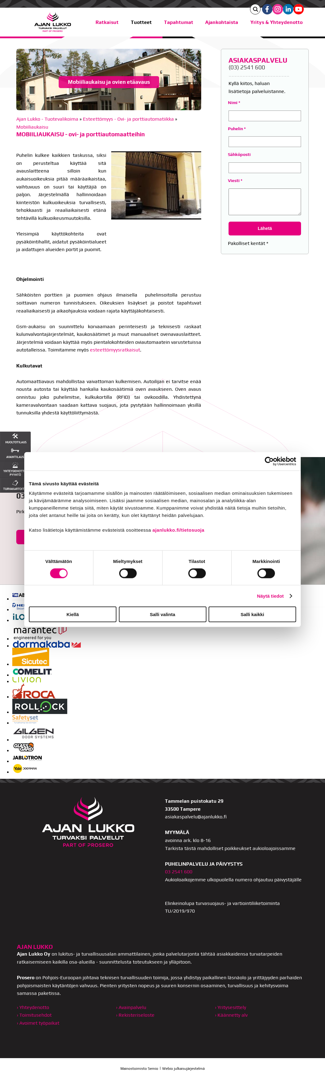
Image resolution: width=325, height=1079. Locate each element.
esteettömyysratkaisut (115, 350)
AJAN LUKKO (35, 946)
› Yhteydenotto (33, 1007)
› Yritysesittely (230, 1007)
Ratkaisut (107, 22)
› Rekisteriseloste (135, 1015)
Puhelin (235, 128)
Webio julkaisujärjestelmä (183, 1068)
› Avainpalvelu (131, 1007)
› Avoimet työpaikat (38, 1023)
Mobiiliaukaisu (32, 127)
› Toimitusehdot (34, 1015)
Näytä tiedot (270, 595)
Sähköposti (239, 154)
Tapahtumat (178, 22)
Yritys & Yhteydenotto (276, 22)
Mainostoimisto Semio (139, 1068)
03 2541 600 (178, 872)
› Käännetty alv (231, 1015)
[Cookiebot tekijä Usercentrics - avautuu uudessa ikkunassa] (269, 461)
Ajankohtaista (221, 22)
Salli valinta (162, 614)
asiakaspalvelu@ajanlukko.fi (196, 817)
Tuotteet (141, 22)
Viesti (234, 180)
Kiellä (72, 614)
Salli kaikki (252, 614)
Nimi (232, 102)
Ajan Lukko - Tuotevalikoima (47, 119)
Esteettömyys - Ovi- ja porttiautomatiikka (128, 119)
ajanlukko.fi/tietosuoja (178, 530)
